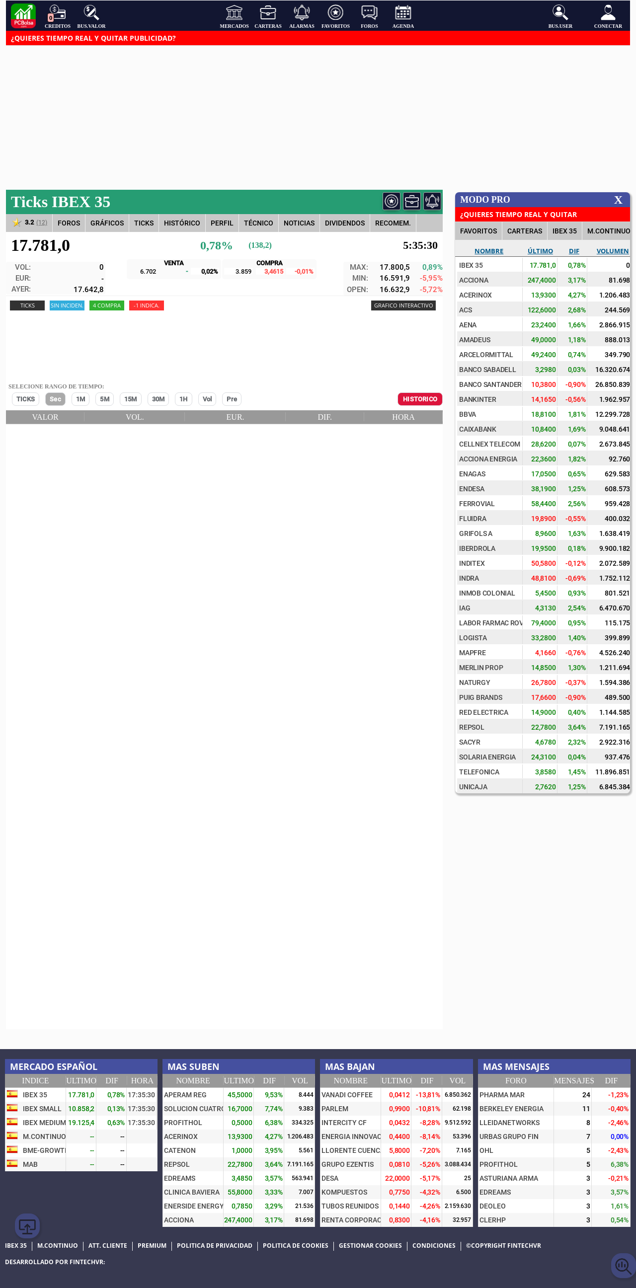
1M (80, 399)
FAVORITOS (478, 231)
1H (183, 399)
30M (158, 399)
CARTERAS (524, 231)
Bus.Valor (92, 16)
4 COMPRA (107, 305)
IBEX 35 (565, 231)
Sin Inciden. (67, 305)
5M (104, 399)
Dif (574, 250)
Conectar (608, 16)
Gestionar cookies (370, 1246)
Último (540, 250)
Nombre (489, 250)
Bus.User (561, 16)
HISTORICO (420, 399)
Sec (55, 399)
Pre (232, 399)
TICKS (25, 399)
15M (130, 399)
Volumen (613, 250)
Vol (207, 399)
